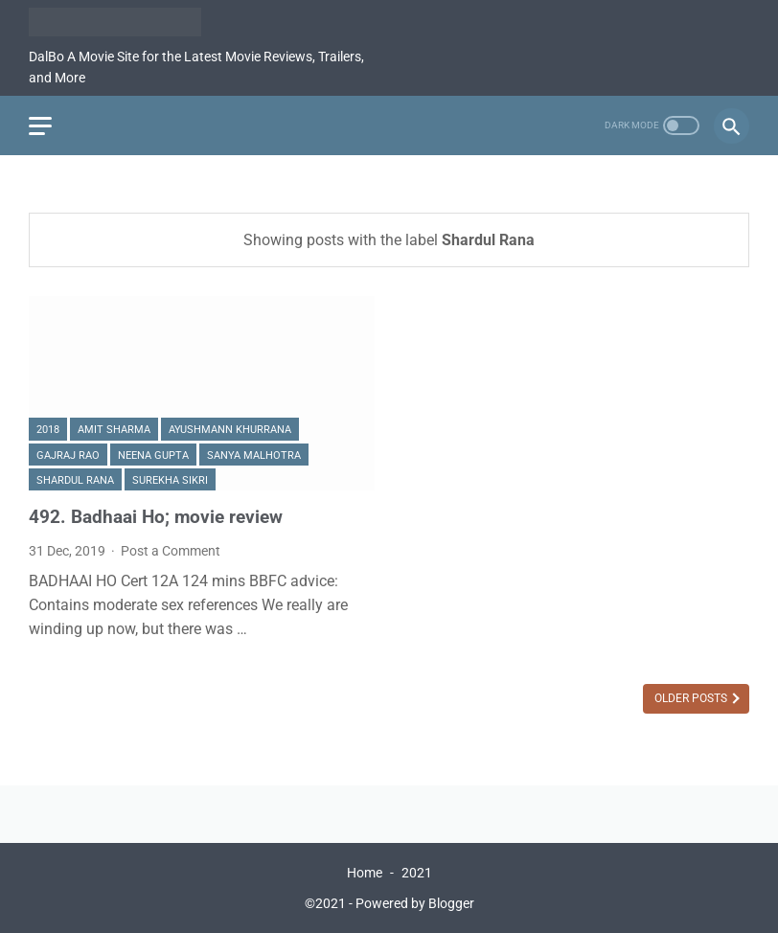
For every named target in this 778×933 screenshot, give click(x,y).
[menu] (40, 126)
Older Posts (692, 698)
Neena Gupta (153, 455)
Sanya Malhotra (254, 455)
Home (364, 872)
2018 (47, 429)
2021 (416, 872)
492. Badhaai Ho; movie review (156, 517)
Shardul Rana (75, 480)
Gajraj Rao (68, 455)
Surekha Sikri (170, 480)
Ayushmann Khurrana (230, 429)
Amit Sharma (114, 429)
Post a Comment (170, 550)
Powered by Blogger (414, 903)
